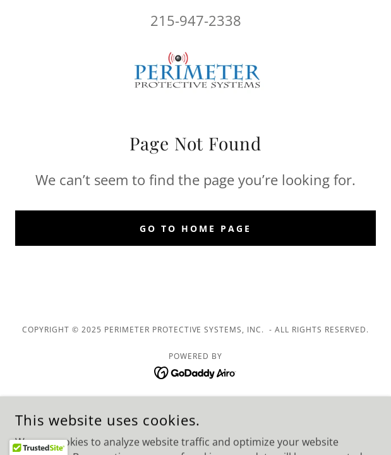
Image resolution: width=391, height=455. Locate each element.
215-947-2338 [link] (195, 20)
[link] (196, 71)
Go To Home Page (195, 228)
